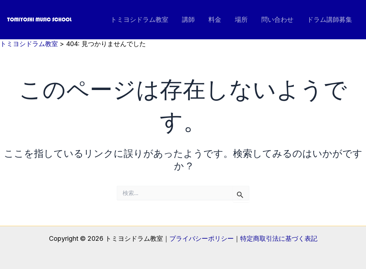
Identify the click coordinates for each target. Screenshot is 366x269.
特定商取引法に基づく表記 (278, 238)
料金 (217, 19)
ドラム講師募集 (329, 19)
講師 (191, 19)
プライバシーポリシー (201, 238)
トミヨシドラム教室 (143, 19)
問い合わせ (278, 19)
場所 (243, 19)
